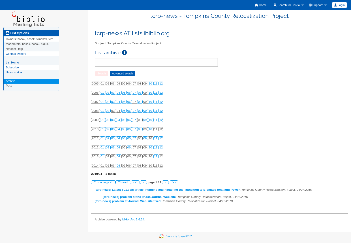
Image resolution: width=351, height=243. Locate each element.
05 (124, 92)
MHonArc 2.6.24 (133, 219)
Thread (123, 182)
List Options (17, 33)
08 (140, 92)
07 (135, 92)
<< (135, 182)
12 (161, 83)
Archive (10, 81)
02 (108, 92)
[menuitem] (260, 5)
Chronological (103, 182)
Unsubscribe (14, 72)
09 (145, 110)
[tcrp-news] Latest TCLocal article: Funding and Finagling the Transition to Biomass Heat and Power (167, 189)
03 (113, 92)
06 (129, 92)
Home (261, 5)
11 (156, 83)
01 (103, 92)
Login (339, 5)
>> (174, 182)
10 (151, 83)
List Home (12, 62)
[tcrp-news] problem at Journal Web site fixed (128, 201)
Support (316, 5)
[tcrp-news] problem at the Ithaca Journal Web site (139, 197)
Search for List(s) (287, 5)
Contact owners (16, 53)
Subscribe (12, 67)
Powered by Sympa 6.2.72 (178, 236)
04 (119, 92)
